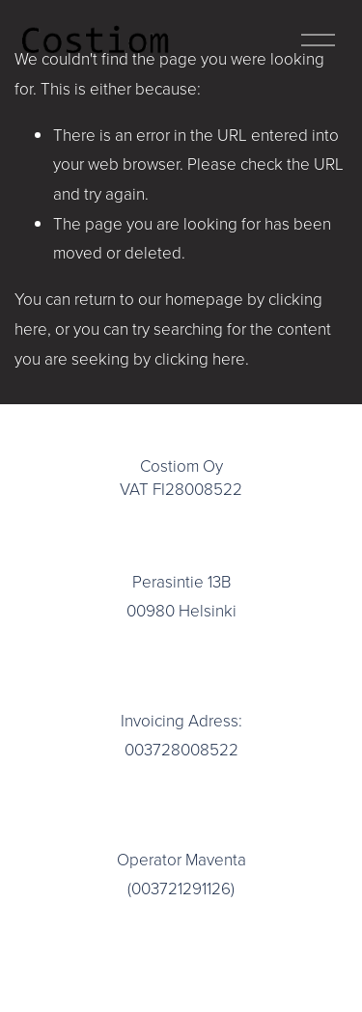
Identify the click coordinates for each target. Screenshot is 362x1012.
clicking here (199, 358)
